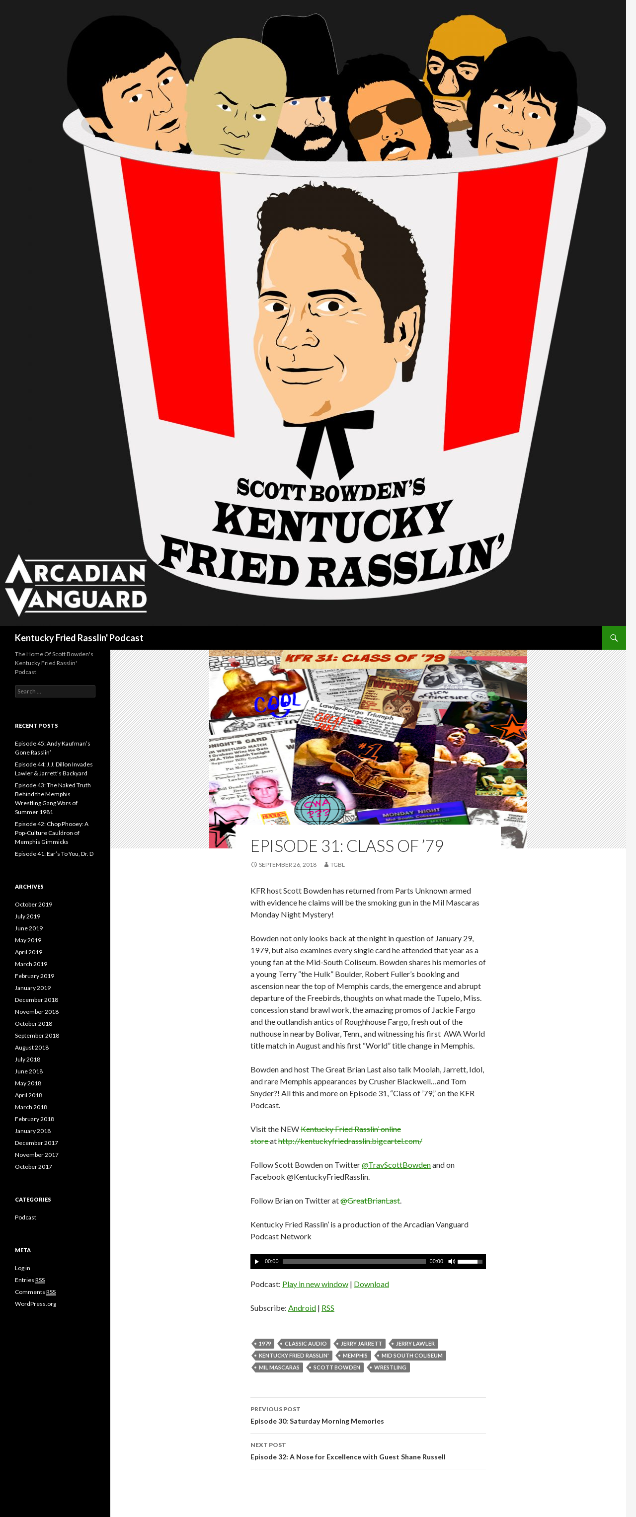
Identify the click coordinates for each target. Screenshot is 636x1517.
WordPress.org (35, 1303)
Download (371, 1284)
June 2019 (29, 928)
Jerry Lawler (415, 1343)
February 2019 (34, 976)
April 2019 (28, 952)
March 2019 (31, 964)
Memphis (355, 1355)
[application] (368, 1261)
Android (302, 1307)
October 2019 (33, 904)
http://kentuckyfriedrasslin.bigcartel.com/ (350, 1140)
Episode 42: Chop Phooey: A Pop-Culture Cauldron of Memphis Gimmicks (51, 832)
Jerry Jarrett (361, 1343)
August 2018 (32, 1047)
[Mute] (451, 1262)
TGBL (337, 864)
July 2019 (27, 916)
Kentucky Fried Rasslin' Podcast (79, 637)
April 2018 (28, 1095)
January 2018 (33, 1131)
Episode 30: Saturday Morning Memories (368, 1414)
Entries (30, 1280)
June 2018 (29, 1071)
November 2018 (37, 1011)
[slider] (354, 1261)
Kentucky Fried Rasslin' (294, 1355)
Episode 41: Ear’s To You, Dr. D (54, 853)
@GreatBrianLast (370, 1200)
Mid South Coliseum (412, 1355)
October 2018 (33, 1023)
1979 (265, 1343)
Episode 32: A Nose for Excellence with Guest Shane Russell (368, 1450)
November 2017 (37, 1154)
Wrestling (390, 1367)
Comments (35, 1292)
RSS (327, 1307)
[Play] (257, 1262)
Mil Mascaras (279, 1367)
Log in (22, 1268)
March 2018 (31, 1107)
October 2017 (33, 1166)
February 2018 (34, 1119)
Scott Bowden (337, 1367)
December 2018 (36, 999)
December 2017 (36, 1142)
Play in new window (315, 1284)
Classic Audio (306, 1343)
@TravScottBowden (396, 1164)
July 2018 (27, 1059)
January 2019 (33, 987)
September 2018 (37, 1035)
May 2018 (28, 1083)
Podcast (25, 1217)
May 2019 (28, 940)
